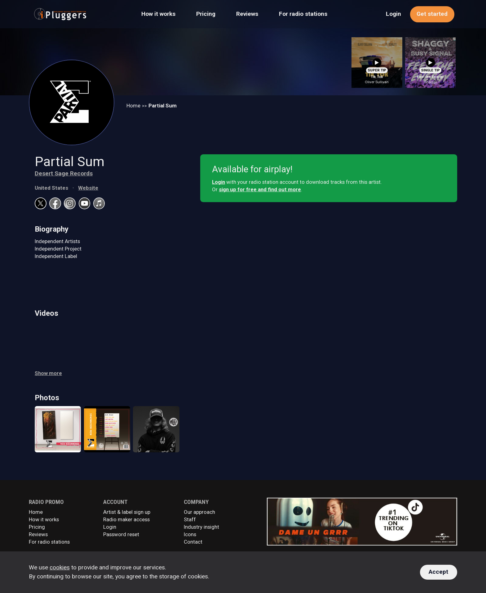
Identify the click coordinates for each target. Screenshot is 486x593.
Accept (438, 571)
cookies (60, 567)
